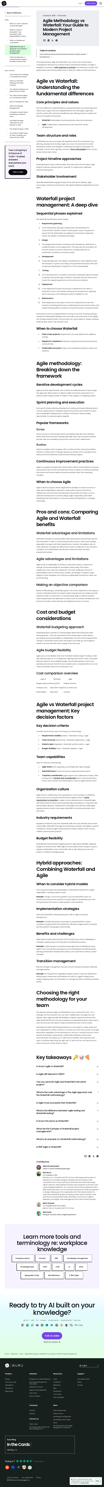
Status (79, 1382)
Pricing (7, 1379)
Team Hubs (33, 1393)
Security (80, 1385)
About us (32, 1414)
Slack (55, 1423)
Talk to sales (90, 3)
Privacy (38, 1478)
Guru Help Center (83, 1379)
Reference (14, 1354)
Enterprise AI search (36, 1387)
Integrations (9, 1385)
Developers (57, 1391)
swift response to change (64, 67)
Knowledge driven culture (62, 1420)
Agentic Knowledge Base (37, 1390)
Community (57, 1394)
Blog (54, 1388)
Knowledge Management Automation (38, 1383)
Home (7, 1354)
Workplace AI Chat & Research (39, 1379)
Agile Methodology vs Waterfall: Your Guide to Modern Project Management (51, 1354)
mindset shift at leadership (64, 778)
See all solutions (34, 1396)
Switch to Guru (58, 1414)
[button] (100, 3)
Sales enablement (59, 1410)
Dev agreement (27, 1478)
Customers (57, 1382)
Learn (55, 1379)
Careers (32, 1410)
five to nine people (78, 149)
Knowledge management (62, 1417)
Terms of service (12, 1478)
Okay (97, 1481)
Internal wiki (9, 1391)
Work (21, 1354)
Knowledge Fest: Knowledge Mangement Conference (62, 1427)
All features (9, 1388)
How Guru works (10, 1382)
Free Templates (58, 1397)
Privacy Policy (85, 1483)
